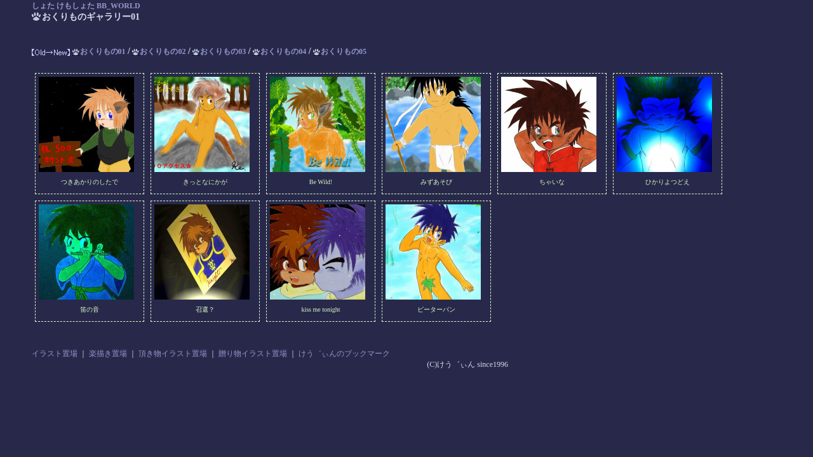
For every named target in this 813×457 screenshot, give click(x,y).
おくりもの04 (279, 51)
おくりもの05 (339, 51)
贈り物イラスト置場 (252, 353)
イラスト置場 (54, 353)
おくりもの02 (158, 51)
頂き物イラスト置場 (172, 353)
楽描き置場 (108, 353)
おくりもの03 (219, 51)
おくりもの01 (99, 51)
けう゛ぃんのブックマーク (344, 353)
